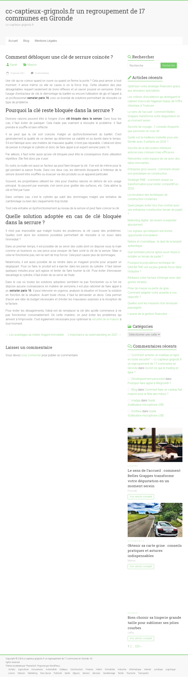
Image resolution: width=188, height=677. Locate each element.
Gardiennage (109, 673)
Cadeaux (63, 669)
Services (96, 673)
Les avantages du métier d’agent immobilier (35, 334)
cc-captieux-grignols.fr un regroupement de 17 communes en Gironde (75, 14)
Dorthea (136, 411)
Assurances (37, 669)
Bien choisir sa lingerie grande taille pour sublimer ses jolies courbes (154, 622)
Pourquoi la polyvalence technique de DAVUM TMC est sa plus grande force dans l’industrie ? (155, 267)
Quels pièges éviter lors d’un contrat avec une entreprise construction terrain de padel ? (155, 210)
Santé (67, 673)
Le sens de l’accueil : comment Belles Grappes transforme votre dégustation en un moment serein (154, 116)
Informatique (135, 669)
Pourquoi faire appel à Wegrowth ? (149, 383)
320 (137, 646)
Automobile (136, 541)
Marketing (32, 673)
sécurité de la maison (105, 319)
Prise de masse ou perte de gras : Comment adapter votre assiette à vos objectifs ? (152, 293)
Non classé (45, 673)
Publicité (58, 673)
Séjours (76, 673)
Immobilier (110, 669)
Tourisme (130, 673)
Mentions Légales (46, 40)
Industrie (122, 669)
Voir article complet (141, 496)
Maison (32, 64)
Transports (143, 673)
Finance (89, 669)
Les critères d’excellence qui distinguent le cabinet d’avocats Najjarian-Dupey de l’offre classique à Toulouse (155, 101)
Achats (133, 613)
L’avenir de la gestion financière (147, 314)
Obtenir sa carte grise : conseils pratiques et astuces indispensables (155, 550)
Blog (26, 40)
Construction (76, 669)
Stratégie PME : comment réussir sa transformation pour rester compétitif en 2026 (153, 184)
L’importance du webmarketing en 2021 (94, 334)
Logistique (170, 669)
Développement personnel (148, 379)
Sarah (13, 64)
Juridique (158, 669)
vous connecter (31, 355)
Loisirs (133, 466)
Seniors (86, 673)
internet (147, 669)
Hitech (99, 669)
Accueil (13, 40)
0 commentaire (39, 73)
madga (135, 400)
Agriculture (23, 669)
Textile (121, 673)
